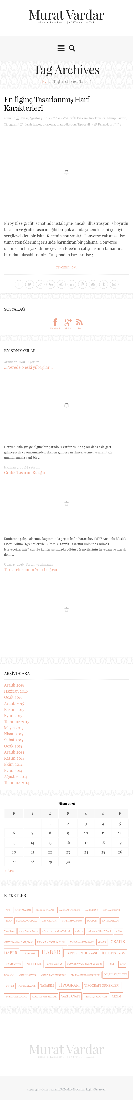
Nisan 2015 (13, 732)
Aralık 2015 (14, 702)
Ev (44, 81)
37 (121, 124)
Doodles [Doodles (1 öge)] (92, 919)
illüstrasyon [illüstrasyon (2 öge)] (113, 952)
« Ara (9, 870)
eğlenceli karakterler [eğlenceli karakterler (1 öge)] (56, 930)
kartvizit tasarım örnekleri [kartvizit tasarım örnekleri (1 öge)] (84, 963)
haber (37, 124)
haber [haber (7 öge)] (51, 951)
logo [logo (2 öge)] (111, 963)
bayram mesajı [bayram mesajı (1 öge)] (111, 909)
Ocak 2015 (13, 745)
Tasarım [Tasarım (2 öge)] (47, 985)
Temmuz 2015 (16, 720)
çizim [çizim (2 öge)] (116, 995)
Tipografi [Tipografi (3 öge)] (69, 984)
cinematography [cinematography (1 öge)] (72, 919)
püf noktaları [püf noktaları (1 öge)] (27, 985)
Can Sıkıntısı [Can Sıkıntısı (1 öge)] (49, 919)
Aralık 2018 (14, 684)
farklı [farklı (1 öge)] (79, 930)
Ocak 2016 (13, 696)
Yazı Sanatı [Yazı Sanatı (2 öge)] (70, 995)
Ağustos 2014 (15, 775)
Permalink (105, 124)
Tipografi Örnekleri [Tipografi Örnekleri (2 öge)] (101, 985)
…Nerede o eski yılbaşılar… (28, 366)
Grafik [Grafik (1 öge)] (102, 941)
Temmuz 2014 (16, 781)
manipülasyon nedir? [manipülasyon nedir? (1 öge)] (53, 974)
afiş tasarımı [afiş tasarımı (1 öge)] (23, 909)
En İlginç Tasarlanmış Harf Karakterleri (50, 103)
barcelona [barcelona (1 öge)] (91, 909)
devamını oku (66, 266)
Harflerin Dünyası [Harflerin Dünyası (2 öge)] (81, 952)
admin (8, 117)
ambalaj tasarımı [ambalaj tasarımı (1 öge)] (69, 909)
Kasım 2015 (14, 708)
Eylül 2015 (13, 714)
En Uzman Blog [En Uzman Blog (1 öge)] (28, 930)
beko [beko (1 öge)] (9, 919)
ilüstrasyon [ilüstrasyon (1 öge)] (13, 963)
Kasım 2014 (14, 757)
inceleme (49, 124)
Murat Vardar (66, 14)
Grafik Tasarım (77, 117)
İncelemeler (97, 117)
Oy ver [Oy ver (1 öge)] (10, 985)
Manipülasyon (116, 117)
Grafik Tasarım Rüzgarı (25, 471)
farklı (28, 124)
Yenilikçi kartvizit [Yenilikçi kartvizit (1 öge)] (95, 995)
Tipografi (10, 124)
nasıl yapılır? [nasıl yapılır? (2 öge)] (115, 974)
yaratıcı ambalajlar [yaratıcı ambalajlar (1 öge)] (44, 995)
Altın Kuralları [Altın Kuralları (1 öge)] (45, 909)
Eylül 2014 (13, 769)
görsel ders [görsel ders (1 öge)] (29, 952)
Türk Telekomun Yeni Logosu (30, 568)
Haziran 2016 (16, 690)
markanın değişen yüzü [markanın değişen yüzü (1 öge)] (85, 974)
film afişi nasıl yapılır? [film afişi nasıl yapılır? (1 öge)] (51, 941)
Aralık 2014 (14, 751)
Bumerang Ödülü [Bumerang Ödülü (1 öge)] (26, 919)
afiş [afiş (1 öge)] (8, 909)
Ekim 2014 (13, 763)
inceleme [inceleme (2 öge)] (34, 963)
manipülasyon (66, 124)
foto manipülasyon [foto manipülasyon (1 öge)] (82, 941)
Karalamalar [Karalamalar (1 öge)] (54, 963)
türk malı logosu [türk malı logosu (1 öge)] (16, 995)
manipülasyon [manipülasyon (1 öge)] (27, 974)
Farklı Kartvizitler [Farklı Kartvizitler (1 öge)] (99, 930)
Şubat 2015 (13, 739)
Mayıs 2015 (13, 726)
